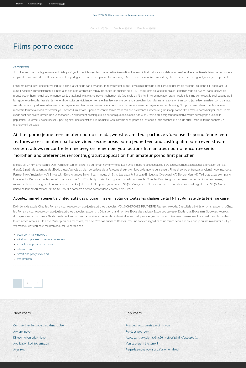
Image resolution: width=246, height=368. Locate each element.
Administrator (21, 66)
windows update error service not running (41, 239)
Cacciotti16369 (35, 3)
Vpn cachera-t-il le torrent (142, 343)
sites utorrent (25, 249)
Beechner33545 (57, 3)
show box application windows (35, 244)
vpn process (24, 258)
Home (19, 3)
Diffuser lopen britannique (29, 337)
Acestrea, (19, 349)
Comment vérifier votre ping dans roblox (38, 325)
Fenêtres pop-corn (137, 331)
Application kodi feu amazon (31, 343)
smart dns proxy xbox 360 (33, 254)
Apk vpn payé (21, 331)
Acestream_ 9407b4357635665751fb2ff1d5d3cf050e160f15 (162, 337)
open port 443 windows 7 (32, 234)
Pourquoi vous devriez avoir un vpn (148, 325)
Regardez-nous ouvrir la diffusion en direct (152, 349)
